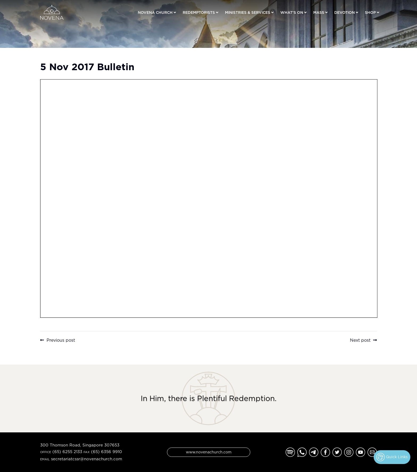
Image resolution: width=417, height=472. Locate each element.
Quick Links (392, 457)
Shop (370, 12)
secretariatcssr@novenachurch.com (86, 459)
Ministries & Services (247, 12)
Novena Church (155, 12)
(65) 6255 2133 (67, 451)
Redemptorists (199, 12)
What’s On (291, 12)
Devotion (344, 12)
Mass (318, 12)
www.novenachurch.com (208, 452)
